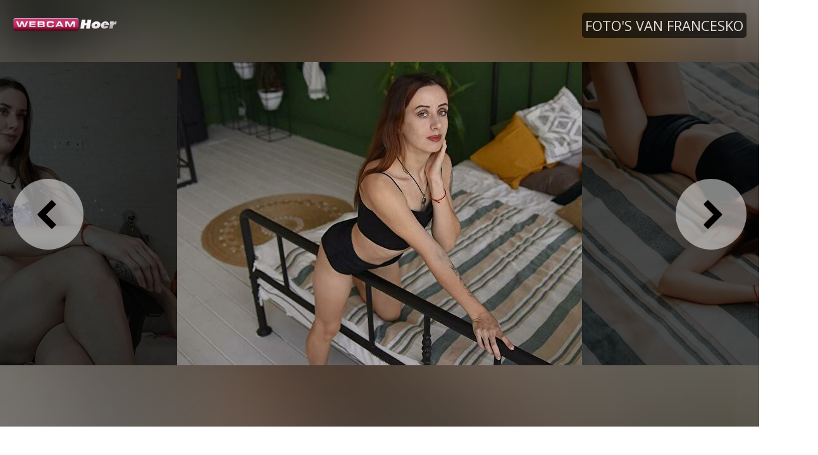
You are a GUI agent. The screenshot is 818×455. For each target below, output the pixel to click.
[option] (379, 213)
